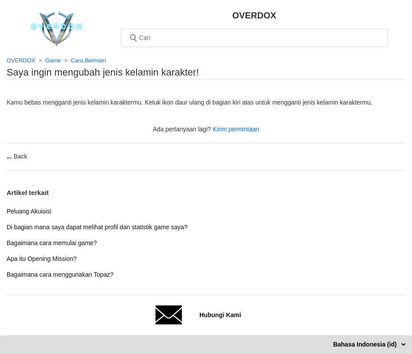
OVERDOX (21, 60)
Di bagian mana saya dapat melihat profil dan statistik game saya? (97, 227)
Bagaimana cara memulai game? (52, 242)
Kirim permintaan (236, 129)
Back (17, 156)
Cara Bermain (88, 60)
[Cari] (254, 38)
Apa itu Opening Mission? (42, 258)
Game (53, 60)
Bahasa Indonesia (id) (365, 344)
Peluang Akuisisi (29, 211)
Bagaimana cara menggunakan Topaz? (60, 274)
